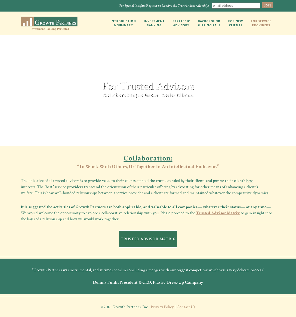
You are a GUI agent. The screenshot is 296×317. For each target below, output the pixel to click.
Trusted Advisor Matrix (218, 213)
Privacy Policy (162, 307)
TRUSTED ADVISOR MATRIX (148, 239)
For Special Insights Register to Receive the (164, 5)
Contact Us (186, 307)
